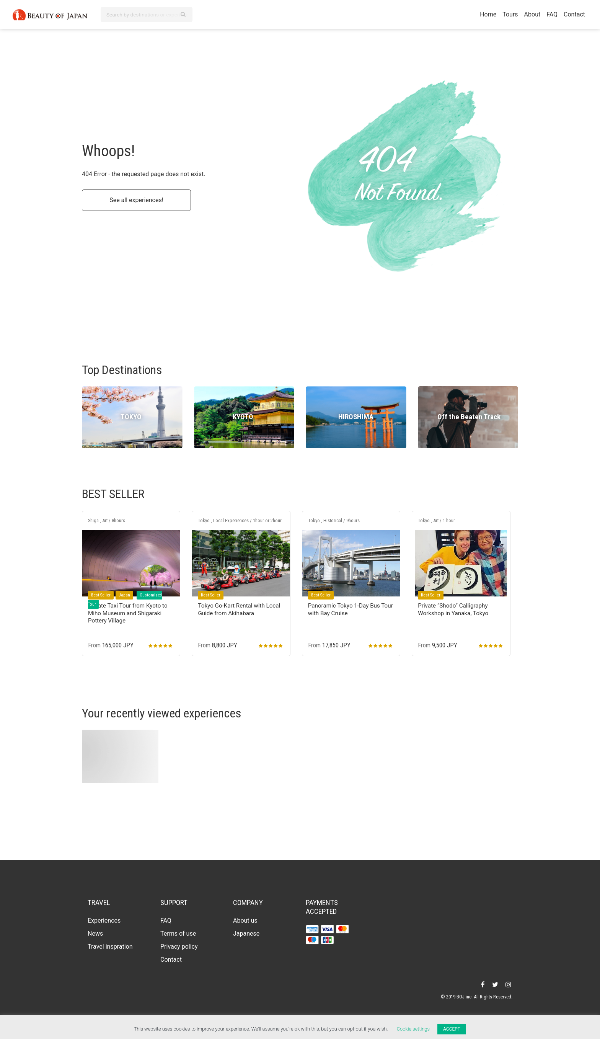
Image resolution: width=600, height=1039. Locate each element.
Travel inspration (110, 946)
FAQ (552, 14)
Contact (574, 14)
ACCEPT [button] (451, 1029)
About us (245, 920)
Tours (510, 14)
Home (488, 14)
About (532, 14)
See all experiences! (136, 200)
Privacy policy (179, 946)
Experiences (104, 920)
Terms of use (178, 933)
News (95, 933)
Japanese (246, 933)
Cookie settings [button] (413, 1029)
